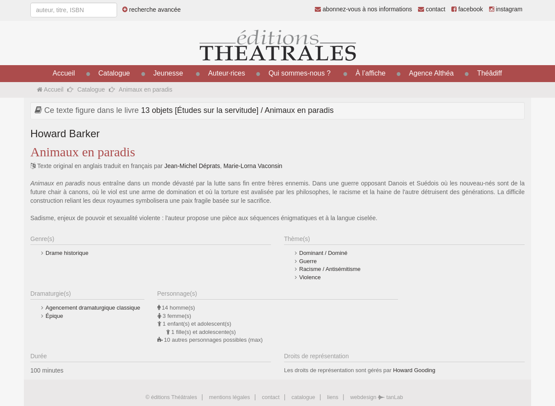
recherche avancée (151, 9)
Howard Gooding (414, 370)
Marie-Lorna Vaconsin (252, 165)
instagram (505, 9)
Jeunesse (168, 73)
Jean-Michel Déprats (192, 165)
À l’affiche (370, 73)
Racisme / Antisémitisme (330, 269)
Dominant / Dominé (323, 253)
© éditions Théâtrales (171, 397)
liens (332, 397)
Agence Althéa (431, 73)
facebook (467, 9)
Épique (54, 316)
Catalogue (114, 73)
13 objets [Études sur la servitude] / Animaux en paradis (237, 110)
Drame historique (67, 253)
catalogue (303, 397)
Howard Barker (65, 133)
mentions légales (229, 397)
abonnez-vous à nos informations (363, 9)
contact (431, 9)
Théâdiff (489, 73)
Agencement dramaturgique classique (93, 307)
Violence (310, 277)
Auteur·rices (226, 73)
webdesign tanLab (376, 397)
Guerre (308, 261)
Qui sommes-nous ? (299, 73)
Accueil (63, 73)
